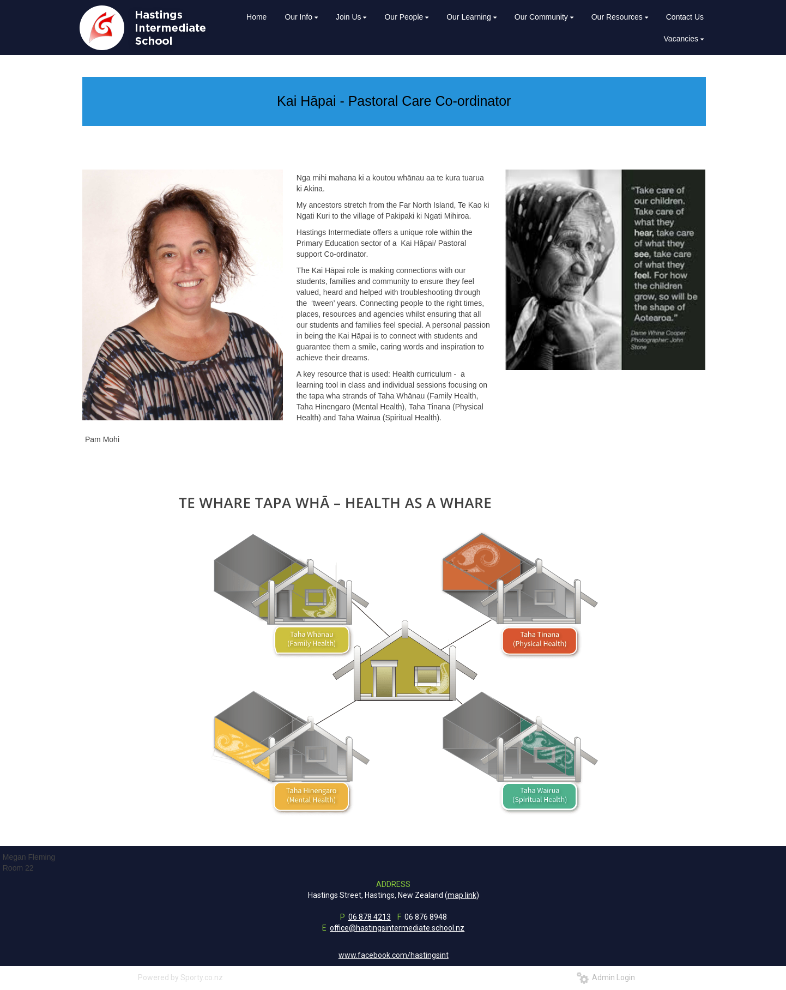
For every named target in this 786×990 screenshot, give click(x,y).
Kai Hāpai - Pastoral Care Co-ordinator (394, 100)
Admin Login (606, 977)
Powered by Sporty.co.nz (180, 977)
